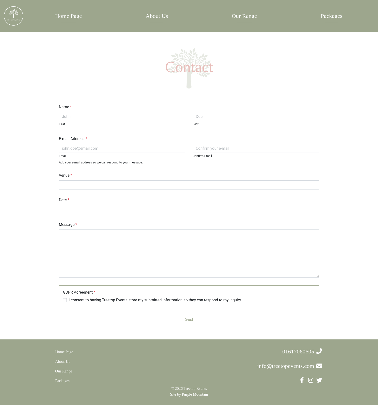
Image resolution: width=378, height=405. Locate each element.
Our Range (244, 16)
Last (196, 124)
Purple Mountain (195, 394)
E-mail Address (73, 138)
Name (65, 107)
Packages (331, 16)
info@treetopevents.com (285, 366)
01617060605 (298, 351)
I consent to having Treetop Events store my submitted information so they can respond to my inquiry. (155, 300)
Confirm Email (202, 156)
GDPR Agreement (79, 292)
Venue (65, 175)
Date (64, 200)
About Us (157, 16)
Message (68, 224)
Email (63, 156)
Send (189, 319)
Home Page (68, 16)
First (62, 124)
